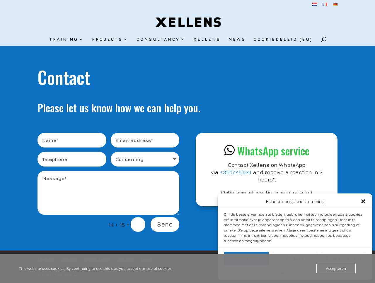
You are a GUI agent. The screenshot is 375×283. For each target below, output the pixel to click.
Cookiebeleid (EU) (283, 39)
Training (63, 39)
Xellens (207, 39)
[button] (363, 201)
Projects (107, 39)
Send (165, 224)
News (237, 39)
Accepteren (336, 268)
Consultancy (158, 39)
